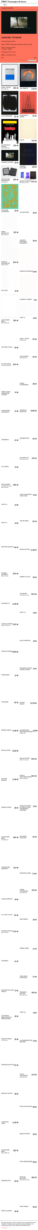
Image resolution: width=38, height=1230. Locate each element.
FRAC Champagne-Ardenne (13, 1)
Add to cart (32, 60)
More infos (26, 1225)
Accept (5, 1227)
